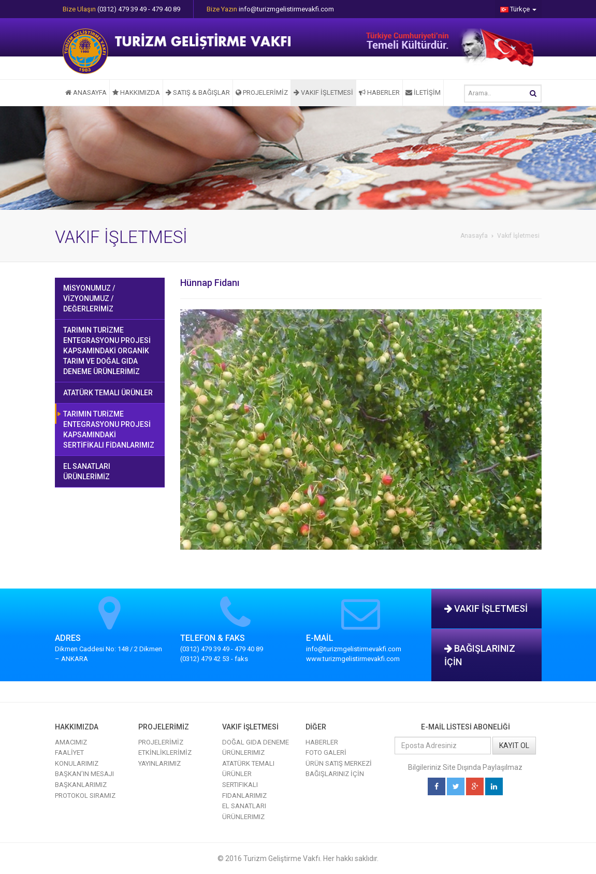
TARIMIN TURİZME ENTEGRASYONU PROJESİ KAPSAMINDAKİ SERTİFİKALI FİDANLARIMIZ (108, 429)
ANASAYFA (86, 92)
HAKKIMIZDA (136, 92)
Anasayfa (474, 235)
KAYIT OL (514, 745)
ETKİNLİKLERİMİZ (165, 752)
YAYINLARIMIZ (159, 763)
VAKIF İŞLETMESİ (323, 92)
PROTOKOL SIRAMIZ (85, 795)
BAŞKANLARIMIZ (81, 785)
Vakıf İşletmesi (518, 235)
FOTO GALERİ (326, 752)
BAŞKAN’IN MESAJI (84, 774)
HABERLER (379, 92)
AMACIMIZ (71, 742)
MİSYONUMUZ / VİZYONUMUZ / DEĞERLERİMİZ (89, 298)
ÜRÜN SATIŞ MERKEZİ (339, 763)
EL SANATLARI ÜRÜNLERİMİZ (86, 471)
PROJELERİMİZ (262, 92)
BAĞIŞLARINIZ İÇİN (479, 655)
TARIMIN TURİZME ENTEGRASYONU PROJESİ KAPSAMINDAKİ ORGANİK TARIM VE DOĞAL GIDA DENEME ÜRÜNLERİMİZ (107, 351)
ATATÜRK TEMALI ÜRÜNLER (108, 393)
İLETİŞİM (423, 92)
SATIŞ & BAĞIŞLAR (198, 92)
